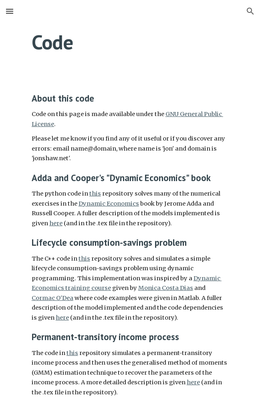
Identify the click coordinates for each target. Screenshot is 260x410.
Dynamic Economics (109, 203)
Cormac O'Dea (52, 298)
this (95, 193)
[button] (9, 11)
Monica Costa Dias (165, 288)
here (55, 223)
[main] (130, 42)
